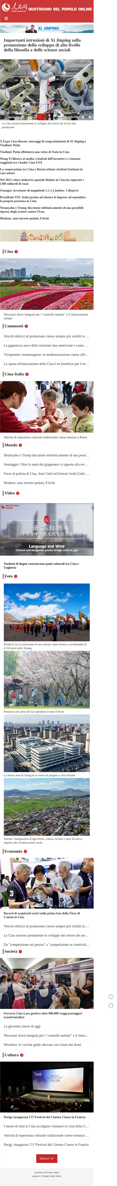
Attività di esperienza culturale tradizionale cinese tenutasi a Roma (45, 437)
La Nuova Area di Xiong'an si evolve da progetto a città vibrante (39, 775)
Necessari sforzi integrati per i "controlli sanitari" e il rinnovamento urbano (56, 1035)
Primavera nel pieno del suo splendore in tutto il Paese (34, 711)
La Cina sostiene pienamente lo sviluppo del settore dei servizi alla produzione (58, 935)
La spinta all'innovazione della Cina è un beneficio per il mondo (48, 364)
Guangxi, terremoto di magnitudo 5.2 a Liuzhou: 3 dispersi (39, 190)
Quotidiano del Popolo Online (46, 1172)
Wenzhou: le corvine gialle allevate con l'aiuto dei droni (42, 1045)
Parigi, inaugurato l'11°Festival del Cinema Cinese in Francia (44, 1117)
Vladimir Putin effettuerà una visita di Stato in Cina (34, 152)
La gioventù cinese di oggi (22, 1026)
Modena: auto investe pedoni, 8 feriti (24, 218)
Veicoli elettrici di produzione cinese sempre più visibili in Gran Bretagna (55, 336)
